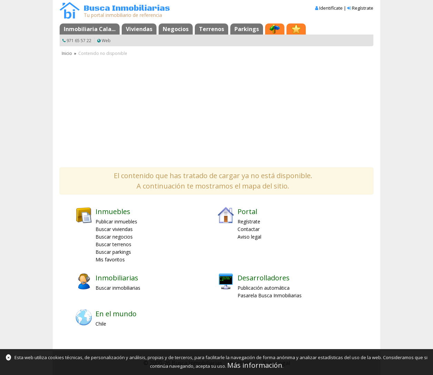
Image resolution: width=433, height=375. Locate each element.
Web (106, 41)
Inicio (67, 53)
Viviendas (139, 29)
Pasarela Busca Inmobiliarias (270, 295)
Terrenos (211, 29)
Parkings (246, 29)
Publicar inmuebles (116, 221)
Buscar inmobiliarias (117, 288)
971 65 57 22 (79, 41)
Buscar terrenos (113, 244)
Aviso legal (249, 236)
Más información (254, 365)
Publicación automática (264, 288)
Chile (100, 323)
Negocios (176, 29)
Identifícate (331, 8)
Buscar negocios (114, 236)
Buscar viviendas (114, 229)
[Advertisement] (216, 108)
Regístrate (362, 8)
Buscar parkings (113, 252)
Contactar (249, 229)
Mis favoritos (110, 259)
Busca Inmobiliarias (127, 8)
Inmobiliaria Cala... (89, 29)
